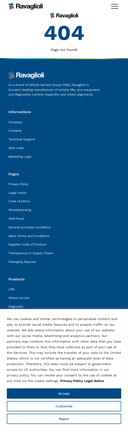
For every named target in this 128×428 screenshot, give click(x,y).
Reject (64, 419)
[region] (64, 368)
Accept (64, 393)
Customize (64, 406)
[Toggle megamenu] (115, 6)
